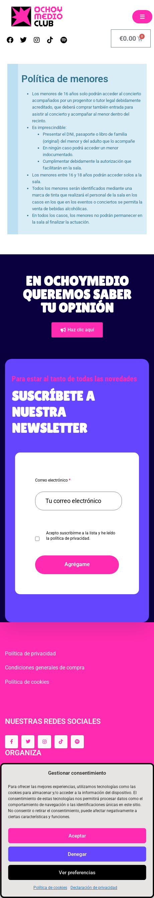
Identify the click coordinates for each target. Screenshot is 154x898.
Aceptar (77, 836)
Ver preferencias (77, 873)
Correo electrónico (52, 480)
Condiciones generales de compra (45, 667)
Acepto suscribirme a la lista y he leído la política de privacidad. (80, 536)
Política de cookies (50, 887)
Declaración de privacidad (93, 887)
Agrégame (77, 564)
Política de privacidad (30, 653)
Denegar (77, 854)
